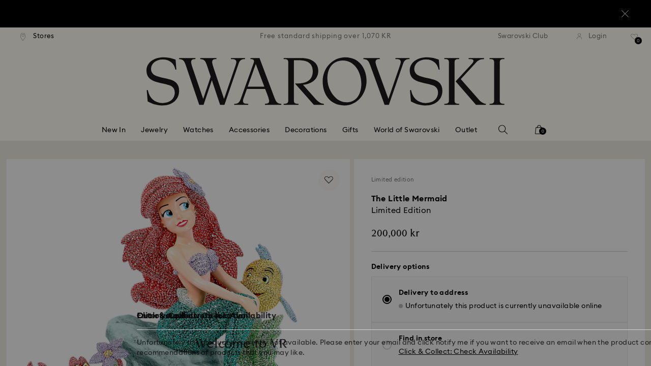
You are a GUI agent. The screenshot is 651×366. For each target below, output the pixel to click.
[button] (492, 123)
